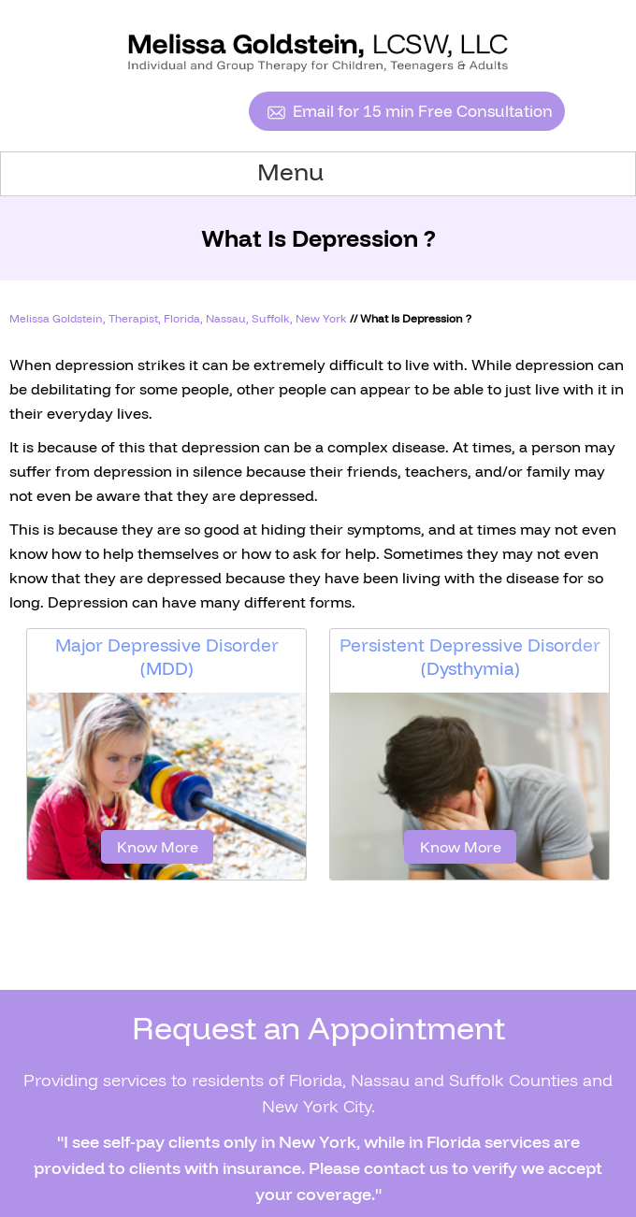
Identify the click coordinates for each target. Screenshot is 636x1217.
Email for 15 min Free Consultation (423, 111)
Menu (313, 172)
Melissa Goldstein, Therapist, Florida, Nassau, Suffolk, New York (178, 318)
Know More (157, 847)
